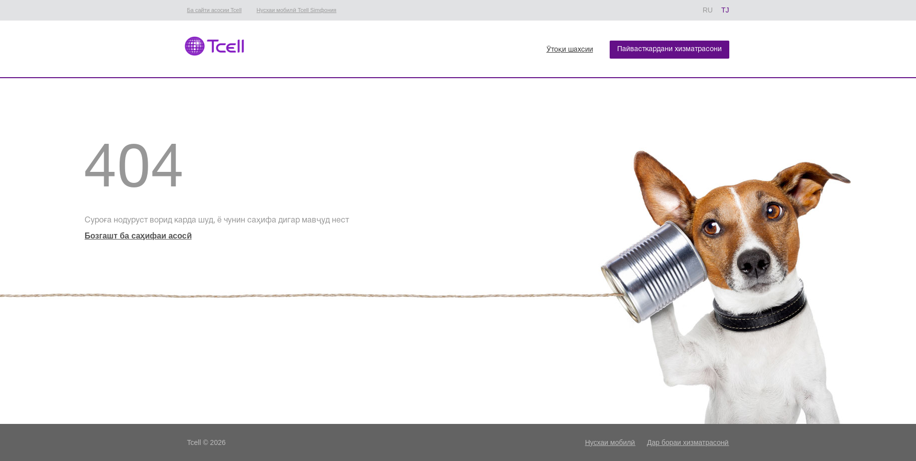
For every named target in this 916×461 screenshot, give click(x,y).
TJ (725, 10)
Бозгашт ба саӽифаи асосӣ (138, 236)
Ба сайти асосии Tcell (214, 10)
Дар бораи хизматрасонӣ (688, 442)
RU (708, 10)
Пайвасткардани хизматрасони (669, 49)
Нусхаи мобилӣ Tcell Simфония (296, 10)
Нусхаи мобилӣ (610, 442)
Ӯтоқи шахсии (570, 50)
